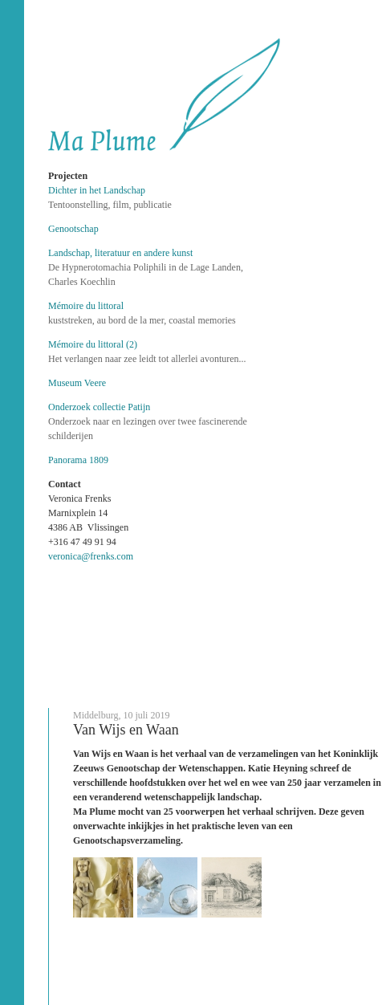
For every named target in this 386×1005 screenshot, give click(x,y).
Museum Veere (77, 383)
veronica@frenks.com (90, 556)
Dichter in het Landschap (96, 190)
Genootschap (73, 228)
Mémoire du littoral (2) (92, 344)
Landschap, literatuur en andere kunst (120, 252)
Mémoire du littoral (86, 305)
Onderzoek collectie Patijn (99, 407)
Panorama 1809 (78, 460)
